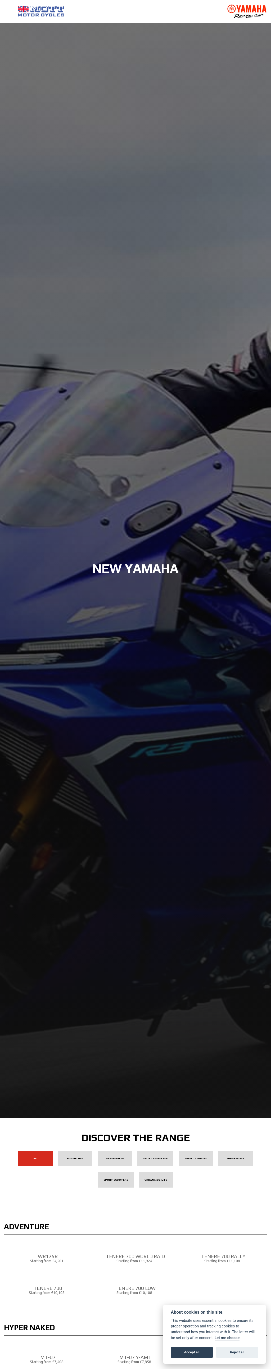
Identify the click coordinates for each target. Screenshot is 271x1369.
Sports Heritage (155, 1158)
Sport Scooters (115, 1179)
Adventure (75, 1158)
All (35, 1158)
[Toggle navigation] (8, 11)
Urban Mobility (156, 1179)
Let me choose (227, 1338)
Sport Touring (196, 1158)
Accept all (192, 1352)
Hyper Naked (115, 1158)
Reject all (237, 1352)
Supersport (236, 1158)
